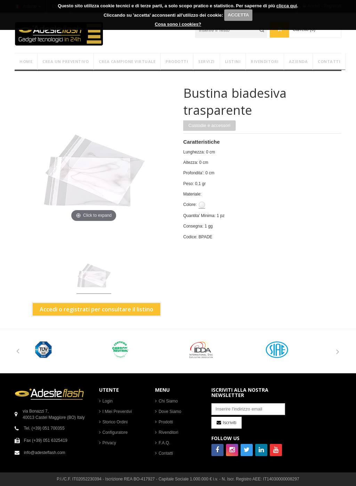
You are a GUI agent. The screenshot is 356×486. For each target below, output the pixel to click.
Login (108, 401)
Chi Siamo (168, 401)
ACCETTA (238, 14)
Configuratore (115, 432)
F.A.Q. (164, 442)
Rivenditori (168, 432)
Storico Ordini (115, 422)
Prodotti (166, 422)
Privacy (109, 442)
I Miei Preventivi (117, 411)
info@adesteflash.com (44, 452)
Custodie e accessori (209, 125)
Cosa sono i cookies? (178, 24)
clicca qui (286, 5)
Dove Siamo (170, 411)
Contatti (166, 453)
